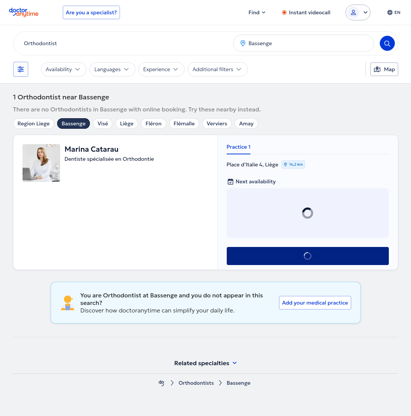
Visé (102, 123)
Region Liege (34, 123)
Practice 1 (239, 146)
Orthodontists (196, 383)
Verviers (217, 123)
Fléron (154, 123)
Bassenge (73, 123)
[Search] (387, 43)
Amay (246, 123)
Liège (126, 123)
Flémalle (184, 123)
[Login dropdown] (358, 12)
